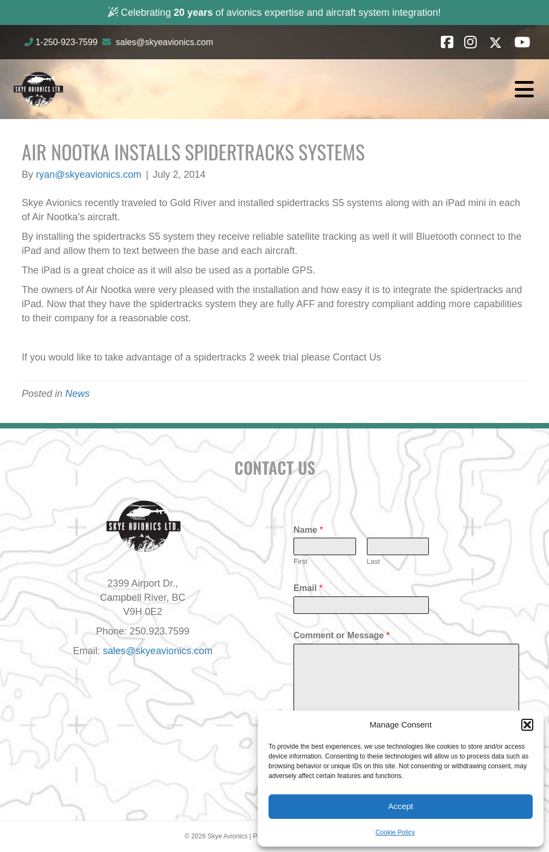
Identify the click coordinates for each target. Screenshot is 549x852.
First (300, 561)
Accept (400, 806)
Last (373, 561)
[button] (527, 724)
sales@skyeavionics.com (164, 42)
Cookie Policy (395, 832)
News (77, 393)
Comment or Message (342, 635)
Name (308, 529)
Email (308, 588)
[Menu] (524, 89)
